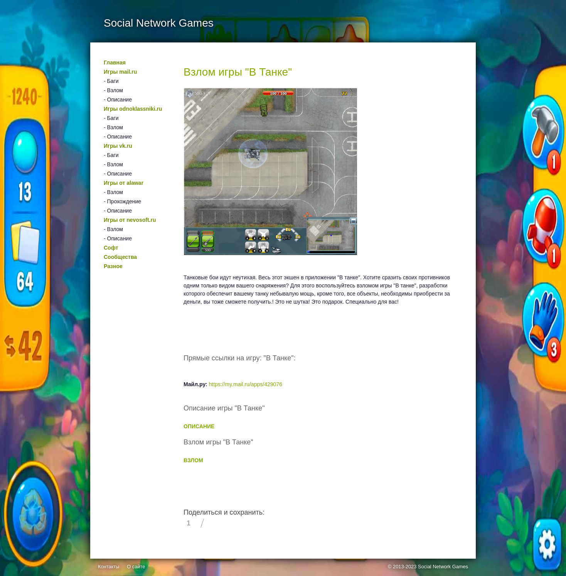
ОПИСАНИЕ (199, 426)
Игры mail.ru (120, 72)
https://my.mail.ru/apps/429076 (245, 384)
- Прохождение (122, 201)
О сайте (136, 566)
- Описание (118, 99)
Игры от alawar (123, 183)
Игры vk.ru (118, 146)
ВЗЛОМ (193, 460)
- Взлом (113, 90)
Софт (111, 248)
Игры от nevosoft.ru (130, 220)
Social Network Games (443, 566)
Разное (113, 266)
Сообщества (120, 257)
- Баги (111, 81)
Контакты (108, 566)
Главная (115, 62)
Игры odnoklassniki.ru (133, 109)
